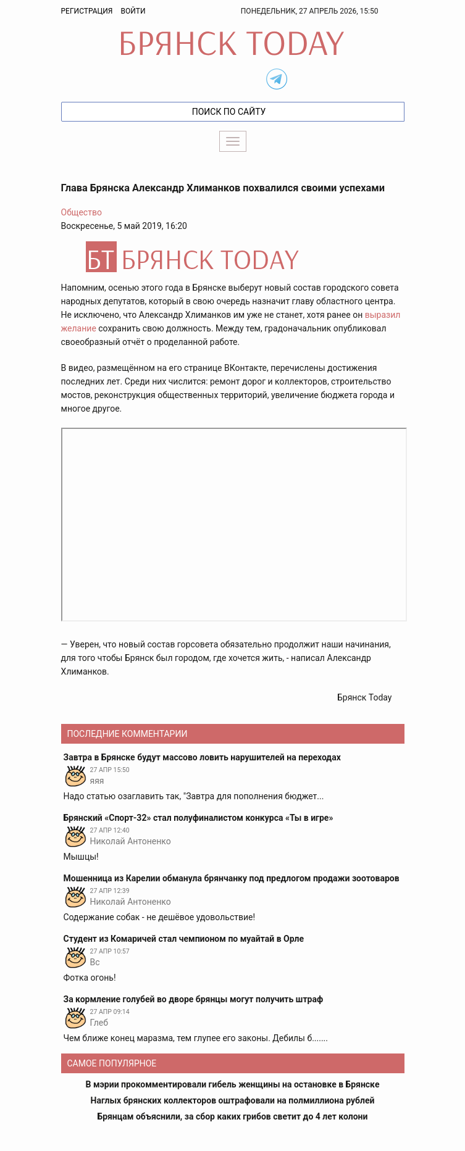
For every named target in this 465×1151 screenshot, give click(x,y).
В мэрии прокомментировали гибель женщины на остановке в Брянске (233, 1084)
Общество (81, 212)
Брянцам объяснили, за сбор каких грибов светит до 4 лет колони (233, 1116)
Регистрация (87, 11)
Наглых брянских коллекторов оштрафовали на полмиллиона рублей (233, 1100)
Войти (132, 11)
